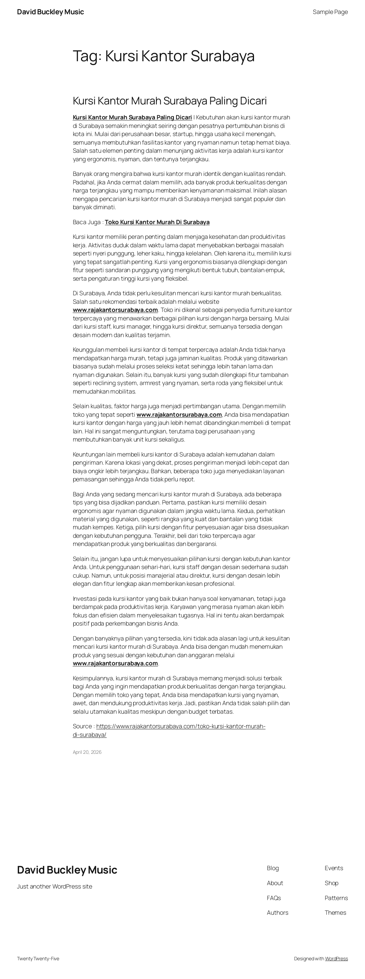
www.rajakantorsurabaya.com (115, 309)
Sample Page (330, 11)
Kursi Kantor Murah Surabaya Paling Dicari (170, 100)
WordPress (336, 958)
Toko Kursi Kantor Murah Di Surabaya (157, 222)
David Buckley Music (50, 11)
